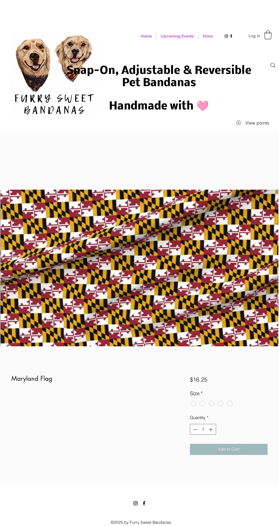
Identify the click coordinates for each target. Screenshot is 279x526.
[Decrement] (194, 429)
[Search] (273, 65)
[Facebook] (144, 503)
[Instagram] (135, 503)
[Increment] (211, 429)
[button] (268, 34)
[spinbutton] (203, 429)
